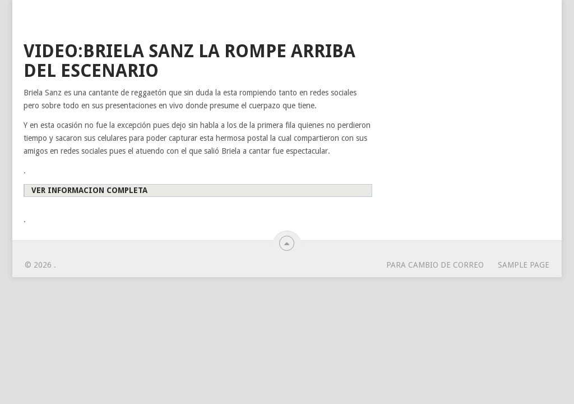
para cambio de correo (435, 264)
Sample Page (523, 264)
